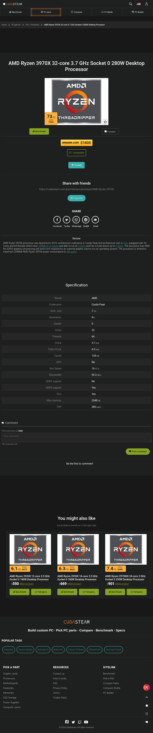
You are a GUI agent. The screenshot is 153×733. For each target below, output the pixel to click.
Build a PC (58, 649)
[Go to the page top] (146, 697)
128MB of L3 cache (48, 245)
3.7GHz (82, 245)
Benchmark (39, 131)
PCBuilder (8, 649)
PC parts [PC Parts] (46, 12)
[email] (95, 222)
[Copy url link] (76, 189)
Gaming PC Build (113, 649)
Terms (56, 692)
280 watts (71, 251)
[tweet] (67, 222)
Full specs (41, 592)
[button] (130, 4)
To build (76, 165)
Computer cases (12, 707)
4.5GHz (119, 245)
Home (6, 25)
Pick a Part (108, 678)
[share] (57, 222)
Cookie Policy (60, 697)
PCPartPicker (95, 649)
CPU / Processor (35, 25)
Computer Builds (111, 688)
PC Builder (108, 692)
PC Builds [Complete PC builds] (107, 12)
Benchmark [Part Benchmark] (15, 12)
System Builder (25, 649)
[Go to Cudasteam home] (14, 4)
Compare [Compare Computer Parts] (76, 12)
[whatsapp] (76, 222)
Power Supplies (11, 702)
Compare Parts (111, 683)
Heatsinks (8, 688)
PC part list (18, 25)
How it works (60, 678)
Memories (8, 692)
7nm (125, 243)
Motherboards (10, 683)
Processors (9, 678)
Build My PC (43, 649)
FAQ (55, 683)
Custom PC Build (75, 649)
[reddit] (86, 222)
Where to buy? (27, 584)
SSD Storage (9, 697)
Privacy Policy (60, 688)
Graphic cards (10, 673)
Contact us (59, 673)
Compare (110, 131)
